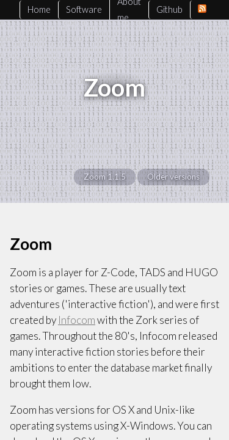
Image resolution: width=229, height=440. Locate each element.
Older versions (173, 177)
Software (84, 9)
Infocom (76, 320)
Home (39, 9)
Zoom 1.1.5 (105, 177)
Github (169, 9)
